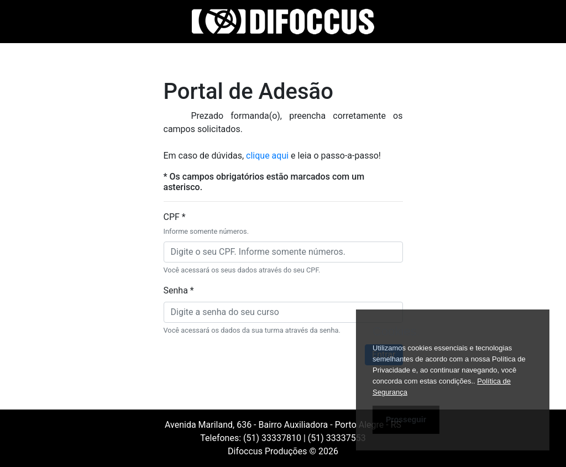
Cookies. (396, 331)
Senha (179, 290)
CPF (206, 224)
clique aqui (268, 155)
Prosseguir (406, 419)
